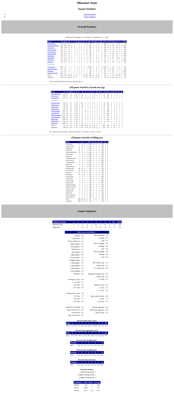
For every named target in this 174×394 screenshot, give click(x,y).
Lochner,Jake (55, 107)
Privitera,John (51, 43)
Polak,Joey (51, 62)
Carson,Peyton (55, 113)
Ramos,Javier (51, 67)
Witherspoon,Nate (56, 115)
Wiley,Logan (54, 96)
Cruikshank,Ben (55, 117)
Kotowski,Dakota (53, 69)
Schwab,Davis (55, 98)
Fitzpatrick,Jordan (53, 73)
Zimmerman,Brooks (53, 45)
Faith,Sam (50, 71)
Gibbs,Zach (54, 123)
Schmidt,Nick (55, 109)
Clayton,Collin (52, 52)
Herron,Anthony (52, 49)
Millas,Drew (51, 56)
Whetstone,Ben (52, 54)
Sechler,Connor (55, 103)
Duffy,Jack (51, 60)
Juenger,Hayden (55, 111)
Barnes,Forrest (55, 105)
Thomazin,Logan (56, 94)
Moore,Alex (54, 119)
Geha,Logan (51, 47)
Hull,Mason (51, 58)
